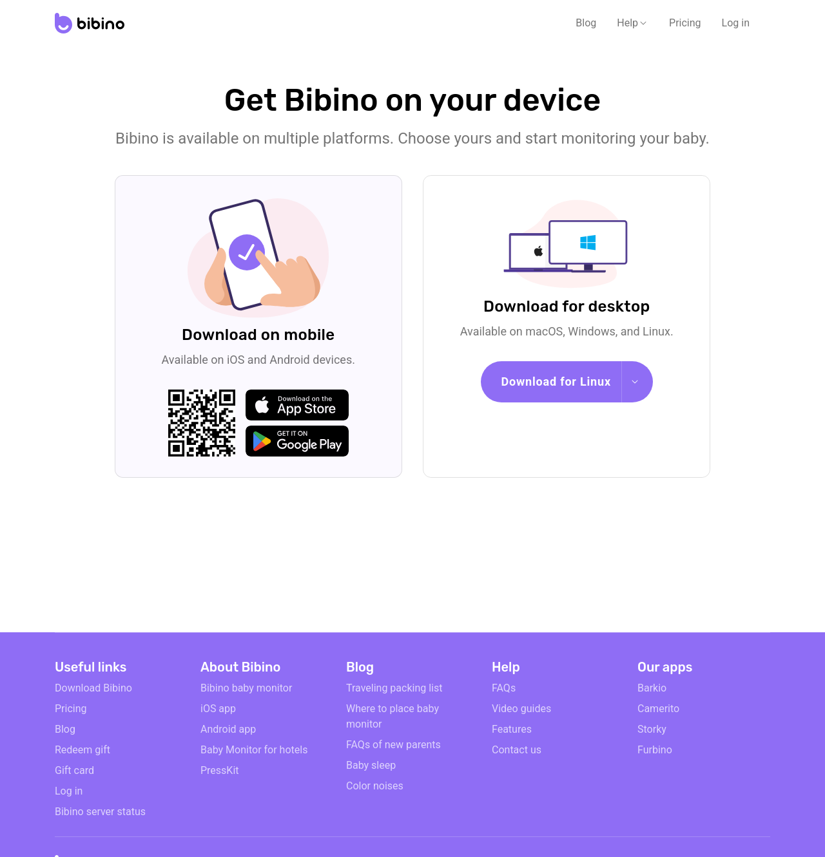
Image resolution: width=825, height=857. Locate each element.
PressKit (219, 770)
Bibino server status (100, 811)
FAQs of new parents (393, 745)
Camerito (658, 708)
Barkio (651, 688)
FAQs (504, 688)
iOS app (218, 708)
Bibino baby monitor (246, 688)
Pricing (685, 23)
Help (627, 23)
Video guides (521, 708)
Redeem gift (82, 750)
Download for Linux (556, 381)
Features (512, 729)
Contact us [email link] (516, 750)
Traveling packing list (394, 688)
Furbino (654, 750)
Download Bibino (93, 688)
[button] (632, 23)
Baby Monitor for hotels (253, 750)
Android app (228, 729)
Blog (586, 23)
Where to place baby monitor (392, 716)
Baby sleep (371, 765)
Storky (651, 729)
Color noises (374, 786)
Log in (736, 23)
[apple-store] (297, 405)
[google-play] (297, 441)
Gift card (74, 770)
